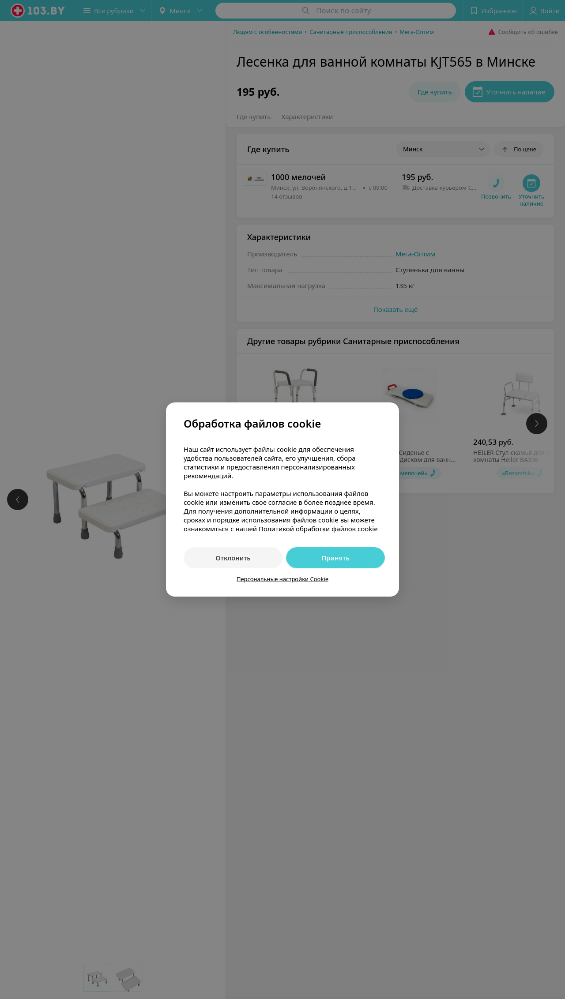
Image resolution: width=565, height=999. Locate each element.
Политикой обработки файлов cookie (318, 528)
